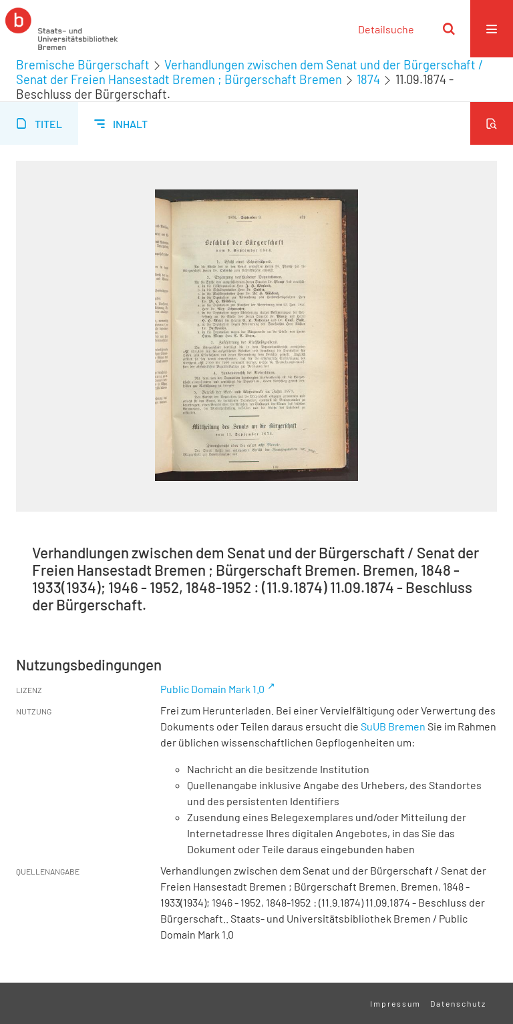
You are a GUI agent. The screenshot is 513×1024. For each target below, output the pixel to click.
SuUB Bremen (393, 726)
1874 (368, 79)
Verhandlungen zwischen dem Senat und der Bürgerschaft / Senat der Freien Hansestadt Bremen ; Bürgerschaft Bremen (249, 72)
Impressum (395, 1003)
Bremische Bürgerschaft (83, 64)
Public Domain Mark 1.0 (212, 688)
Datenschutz (458, 1003)
